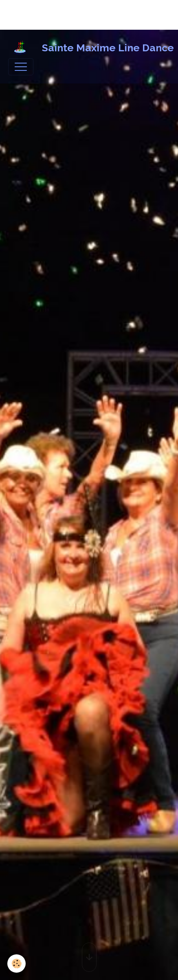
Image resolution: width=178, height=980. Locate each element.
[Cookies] (16, 963)
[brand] (85, 48)
